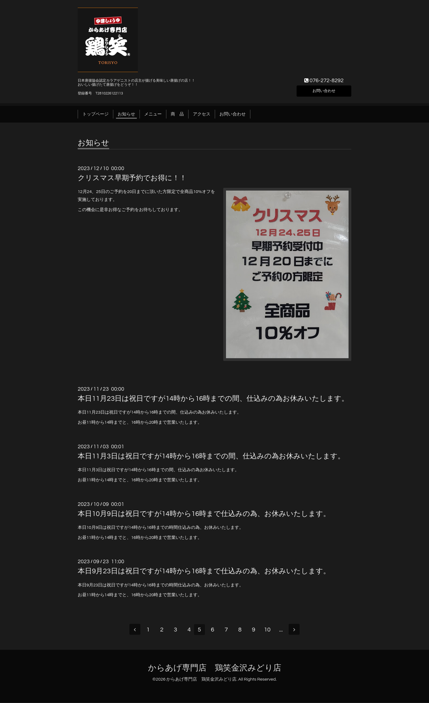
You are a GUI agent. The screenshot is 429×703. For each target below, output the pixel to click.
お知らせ (126, 114)
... (283, 630)
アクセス (201, 114)
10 (269, 630)
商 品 (177, 114)
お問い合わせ (324, 90)
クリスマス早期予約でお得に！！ (132, 178)
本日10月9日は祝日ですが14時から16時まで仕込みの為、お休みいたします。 (204, 513)
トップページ (95, 114)
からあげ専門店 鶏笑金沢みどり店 (214, 668)
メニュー (153, 114)
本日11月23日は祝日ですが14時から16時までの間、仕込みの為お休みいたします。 (213, 398)
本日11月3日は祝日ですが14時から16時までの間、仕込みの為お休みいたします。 (211, 456)
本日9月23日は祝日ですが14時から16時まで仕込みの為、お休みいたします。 (204, 571)
